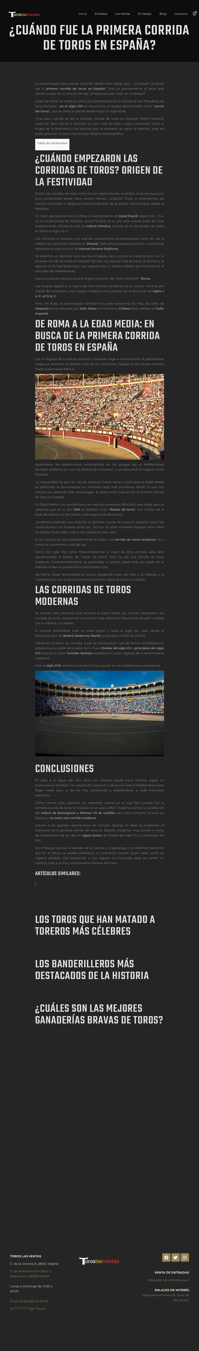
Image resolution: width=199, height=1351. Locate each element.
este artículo (64, 271)
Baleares (41, 497)
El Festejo (145, 14)
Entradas (101, 14)
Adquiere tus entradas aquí (168, 1280)
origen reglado (123, 676)
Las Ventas (122, 14)
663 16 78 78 (39, 1301)
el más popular (100, 688)
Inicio (83, 14)
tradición (86, 106)
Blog (163, 14)
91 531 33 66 (19, 1301)
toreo (113, 886)
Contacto (180, 14)
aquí (145, 653)
